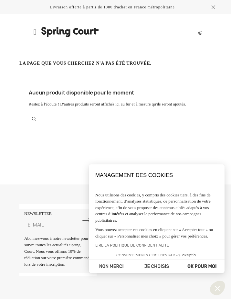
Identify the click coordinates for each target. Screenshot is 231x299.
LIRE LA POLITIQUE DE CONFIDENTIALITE (132, 245)
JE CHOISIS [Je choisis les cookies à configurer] (156, 266)
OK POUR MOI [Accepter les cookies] (201, 266)
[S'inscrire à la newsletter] (86, 220)
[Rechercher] (34, 118)
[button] (217, 288)
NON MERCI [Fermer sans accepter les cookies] (111, 266)
